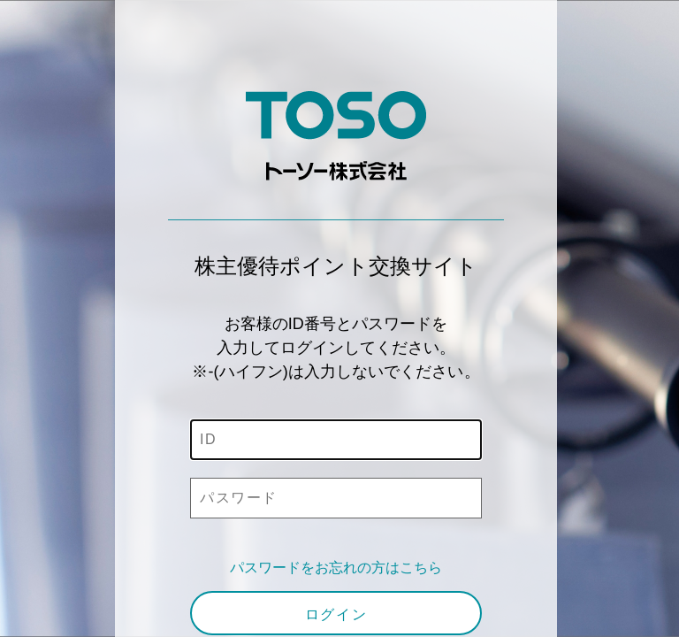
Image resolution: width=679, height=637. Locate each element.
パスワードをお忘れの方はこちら (336, 567)
